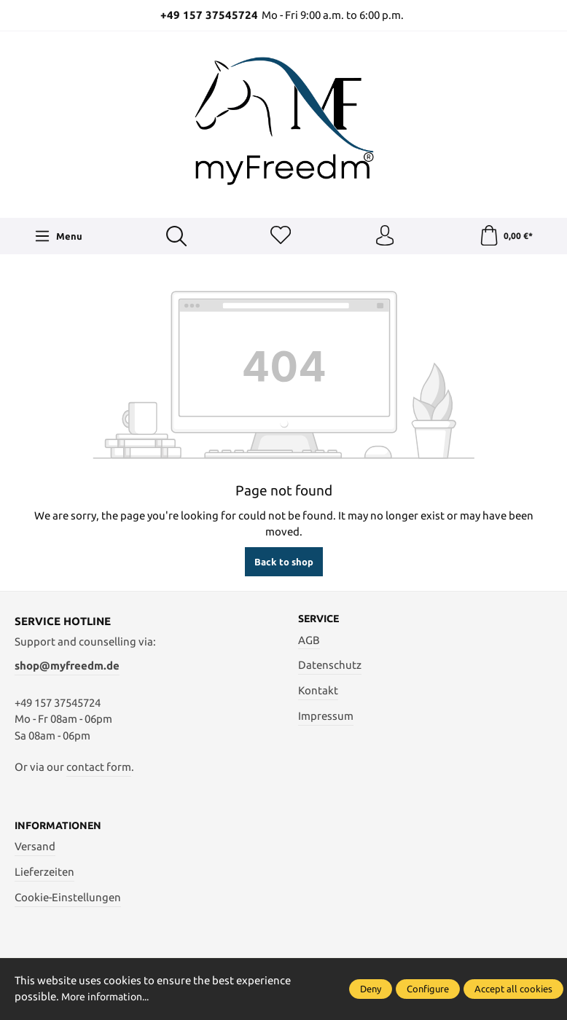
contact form (98, 768)
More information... (110, 997)
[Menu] (58, 237)
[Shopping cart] (505, 236)
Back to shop (283, 563)
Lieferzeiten (44, 873)
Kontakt (318, 692)
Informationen (61, 827)
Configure (428, 989)
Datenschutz (329, 667)
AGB (309, 641)
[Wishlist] (280, 236)
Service (321, 620)
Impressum (325, 717)
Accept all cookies (513, 989)
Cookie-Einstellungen (68, 898)
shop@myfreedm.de (67, 667)
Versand (35, 848)
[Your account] (385, 236)
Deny (370, 989)
